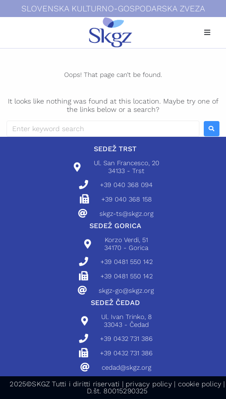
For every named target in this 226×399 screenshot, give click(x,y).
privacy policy (149, 384)
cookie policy (200, 384)
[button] (207, 32)
